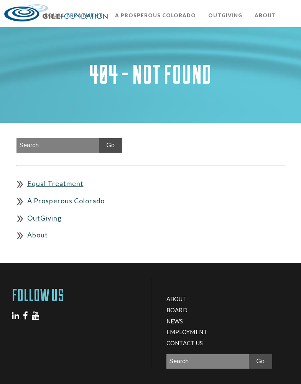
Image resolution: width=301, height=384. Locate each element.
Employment (186, 331)
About (265, 15)
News (174, 321)
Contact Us (184, 343)
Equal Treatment (55, 183)
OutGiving (225, 15)
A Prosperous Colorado (155, 15)
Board (177, 310)
